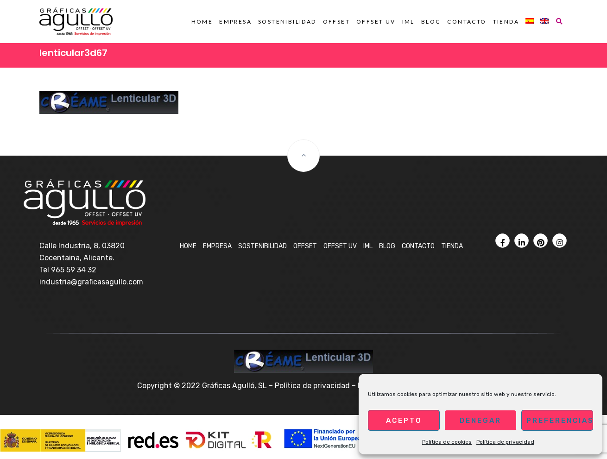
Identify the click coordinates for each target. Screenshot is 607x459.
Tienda (506, 21)
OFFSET (336, 21)
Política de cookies (447, 442)
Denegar (480, 420)
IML (408, 21)
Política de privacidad (505, 442)
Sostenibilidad (287, 21)
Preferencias (559, 420)
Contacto (466, 21)
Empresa (235, 21)
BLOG (431, 21)
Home (202, 21)
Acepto (404, 420)
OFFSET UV (376, 21)
